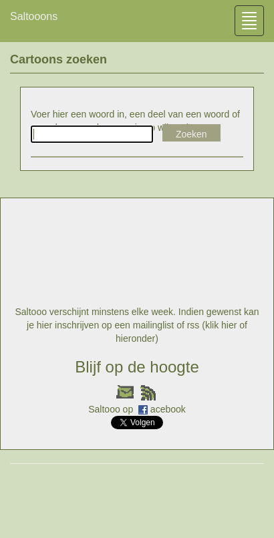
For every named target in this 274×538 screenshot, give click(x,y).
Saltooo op (112, 409)
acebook (168, 409)
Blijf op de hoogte (136, 367)
